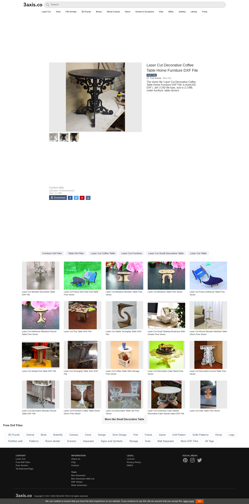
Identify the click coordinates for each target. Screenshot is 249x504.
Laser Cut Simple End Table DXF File (39, 371)
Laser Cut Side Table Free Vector (205, 411)
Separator (88, 441)
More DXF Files (189, 441)
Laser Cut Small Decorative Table (166, 253)
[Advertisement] (124, 40)
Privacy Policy (134, 462)
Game (162, 434)
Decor (128, 11)
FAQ (73, 462)
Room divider (52, 441)
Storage (133, 441)
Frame (148, 434)
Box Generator (78, 475)
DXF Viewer (77, 482)
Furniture (53, 187)
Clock (88, 434)
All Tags (209, 441)
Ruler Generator (79, 485)
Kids (161, 11)
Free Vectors (22, 465)
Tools (58, 11)
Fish (135, 434)
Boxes (99, 11)
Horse (218, 434)
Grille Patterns (200, 434)
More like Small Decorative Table (124, 419)
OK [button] (199, 501)
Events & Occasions (145, 11)
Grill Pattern (179, 434)
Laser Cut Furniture (131, 253)
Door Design (120, 434)
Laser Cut (46, 11)
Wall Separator (165, 441)
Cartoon (73, 434)
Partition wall (15, 441)
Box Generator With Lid (82, 479)
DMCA (130, 465)
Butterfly (58, 434)
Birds (44, 434)
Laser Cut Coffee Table (103, 253)
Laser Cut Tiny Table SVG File (77, 331)
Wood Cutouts (113, 11)
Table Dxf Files (76, 253)
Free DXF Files (23, 462)
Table (61, 187)
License (131, 459)
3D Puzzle (86, 11)
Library (194, 11)
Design (102, 434)
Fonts (204, 11)
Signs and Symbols (112, 441)
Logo (231, 434)
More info (167, 78)
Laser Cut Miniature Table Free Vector (165, 292)
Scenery (71, 441)
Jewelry (182, 11)
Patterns (34, 441)
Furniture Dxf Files (52, 253)
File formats (71, 11)
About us (75, 459)
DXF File (151, 75)
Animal (30, 434)
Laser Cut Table (198, 253)
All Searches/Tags (24, 469)
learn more (188, 501)
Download (58, 197)
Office (171, 11)
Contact (75, 465)
